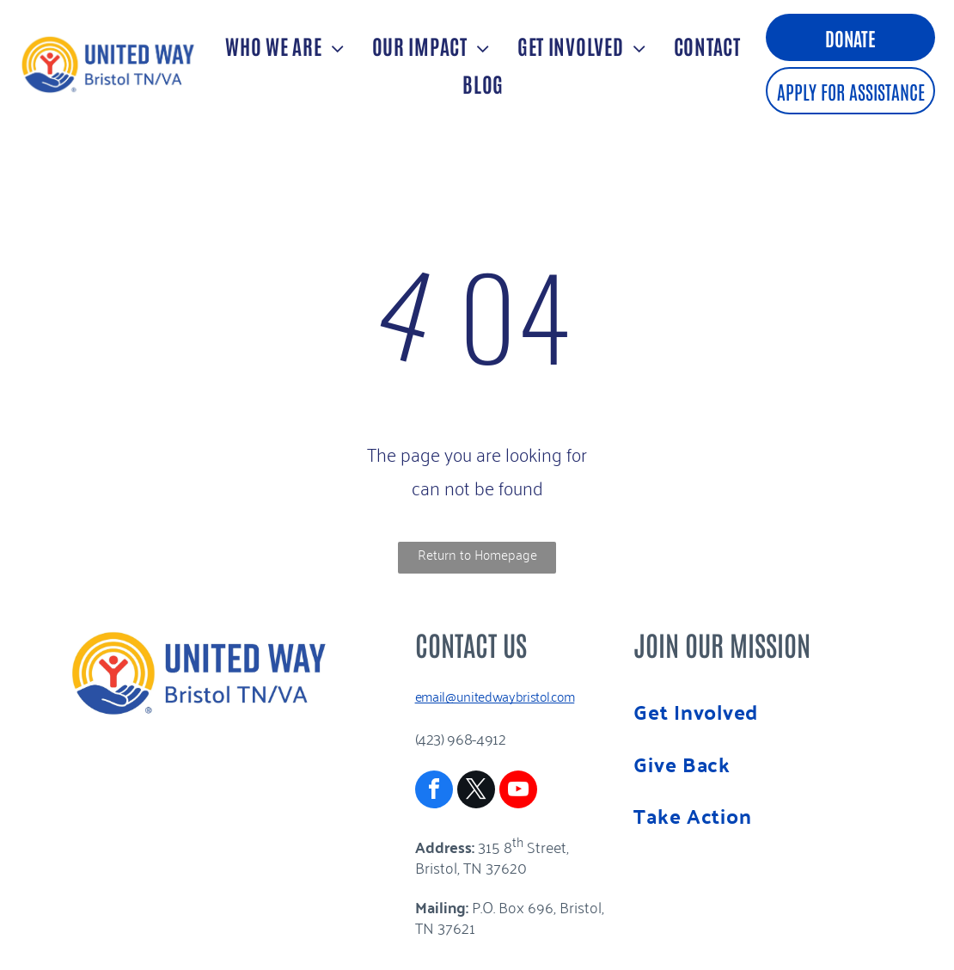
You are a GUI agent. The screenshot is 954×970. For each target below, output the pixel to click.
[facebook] (434, 791)
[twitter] (476, 791)
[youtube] (518, 791)
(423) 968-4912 (460, 738)
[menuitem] (282, 45)
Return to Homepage (477, 554)
